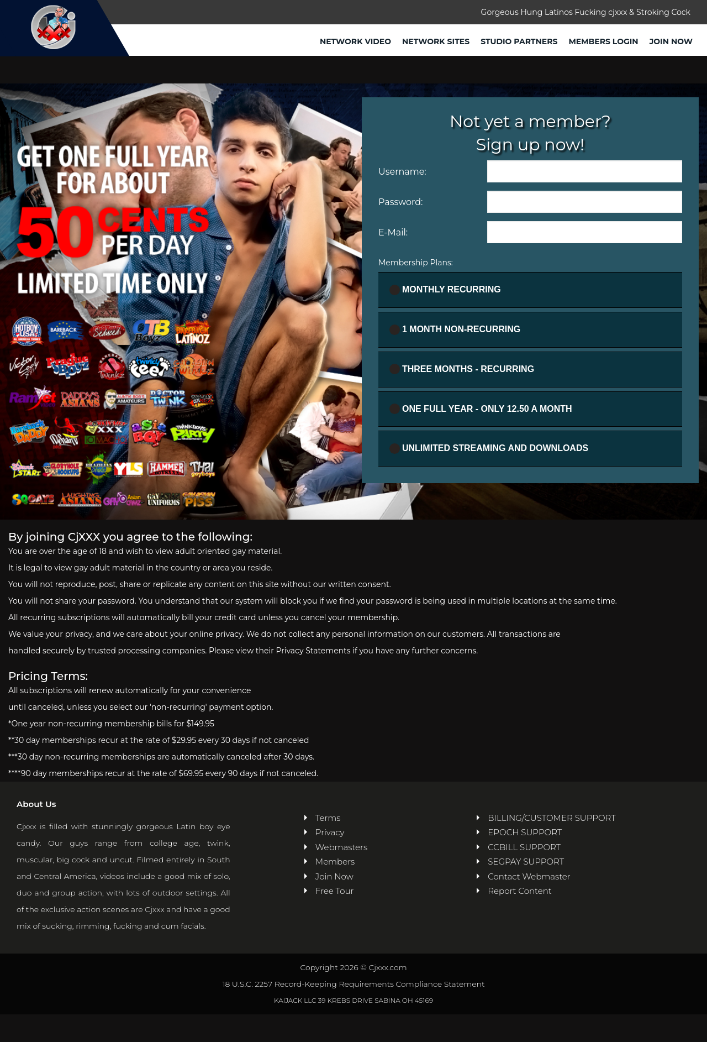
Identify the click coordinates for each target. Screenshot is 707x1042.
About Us (36, 804)
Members (335, 861)
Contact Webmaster (529, 876)
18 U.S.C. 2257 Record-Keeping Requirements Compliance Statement (353, 984)
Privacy (330, 832)
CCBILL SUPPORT (524, 847)
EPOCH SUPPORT (525, 832)
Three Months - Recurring (461, 369)
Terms (328, 818)
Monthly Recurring (445, 290)
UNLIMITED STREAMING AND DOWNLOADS (488, 448)
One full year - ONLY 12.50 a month (480, 409)
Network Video (355, 41)
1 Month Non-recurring (454, 329)
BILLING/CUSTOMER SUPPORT (551, 818)
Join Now (671, 41)
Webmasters (341, 847)
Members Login (603, 41)
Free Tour (334, 891)
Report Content (519, 891)
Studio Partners (519, 41)
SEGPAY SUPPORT (526, 861)
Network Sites (435, 41)
